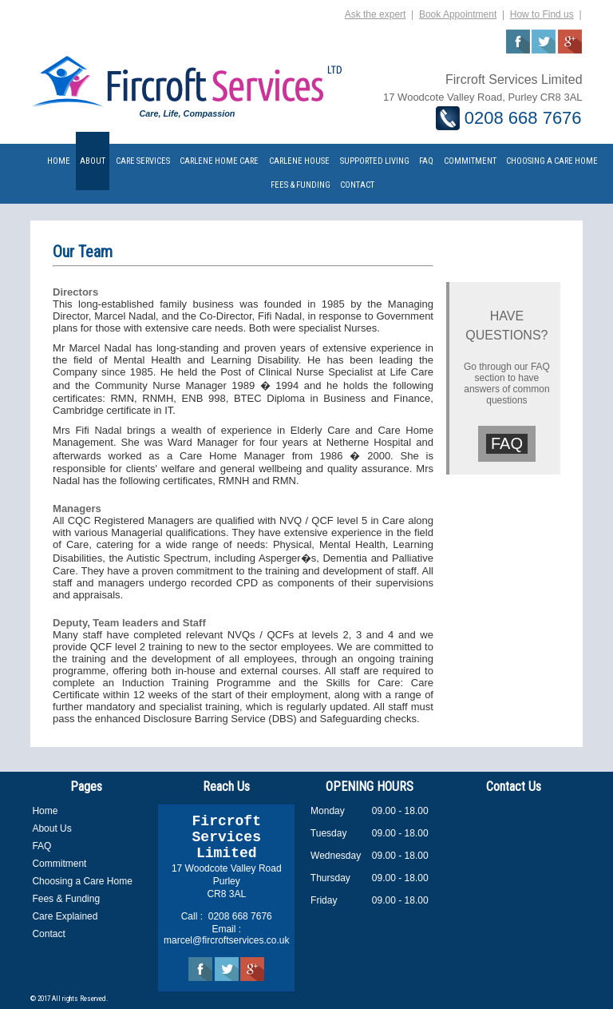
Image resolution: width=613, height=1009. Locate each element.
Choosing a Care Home (82, 881)
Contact (48, 933)
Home (44, 810)
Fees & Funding (66, 898)
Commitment (59, 863)
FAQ (507, 443)
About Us (51, 828)
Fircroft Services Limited (226, 837)
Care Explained (64, 916)
